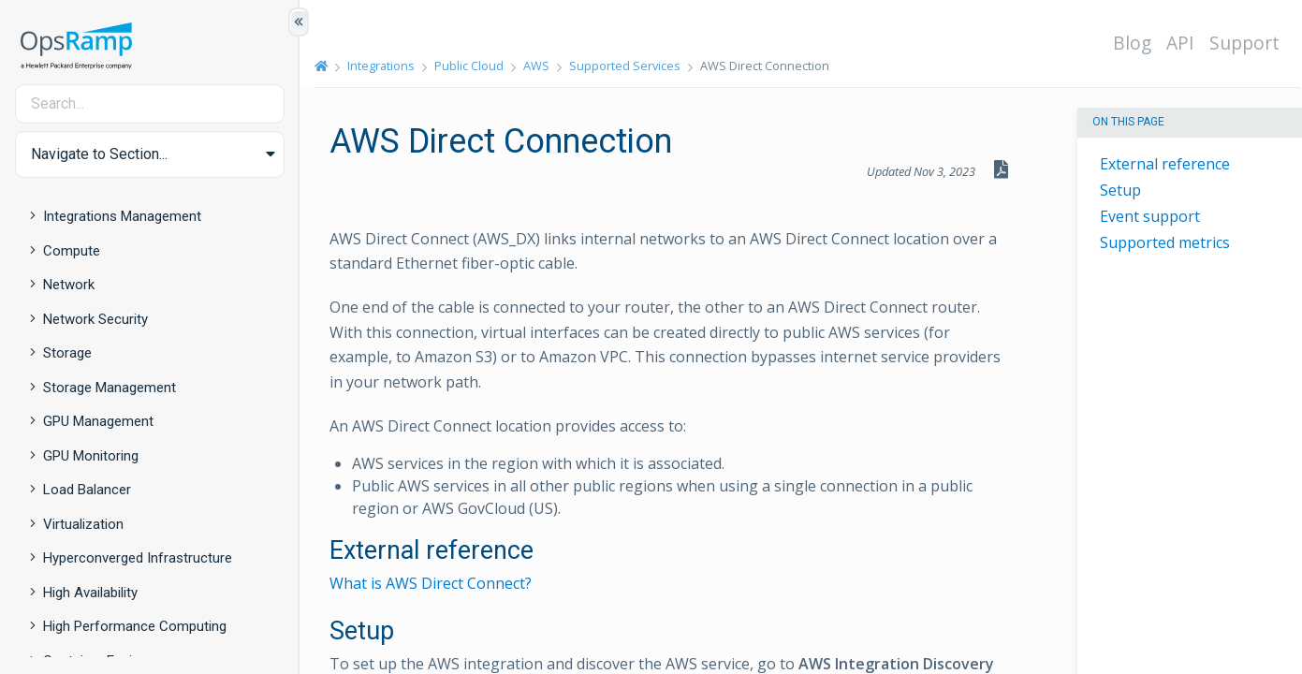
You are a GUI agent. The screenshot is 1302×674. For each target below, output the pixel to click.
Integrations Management (122, 216)
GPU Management (98, 421)
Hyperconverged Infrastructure (137, 557)
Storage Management (109, 387)
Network (69, 284)
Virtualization (83, 524)
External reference (1165, 164)
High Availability (90, 592)
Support (1244, 42)
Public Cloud (469, 65)
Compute (71, 250)
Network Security (95, 319)
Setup (1120, 190)
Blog (1132, 42)
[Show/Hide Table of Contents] (298, 22)
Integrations (381, 65)
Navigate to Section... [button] (99, 154)
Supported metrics (1165, 242)
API (1180, 42)
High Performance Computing (135, 626)
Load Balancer (87, 489)
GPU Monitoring (91, 455)
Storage (67, 352)
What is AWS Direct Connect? (430, 583)
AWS (536, 65)
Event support (1150, 216)
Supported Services (624, 65)
